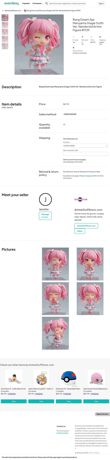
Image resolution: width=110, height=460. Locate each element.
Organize (26, 3)
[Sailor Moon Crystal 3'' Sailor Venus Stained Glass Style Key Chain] (41, 378)
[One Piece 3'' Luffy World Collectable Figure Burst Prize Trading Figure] (14, 378)
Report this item (102, 414)
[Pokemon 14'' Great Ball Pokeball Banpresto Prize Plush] (69, 378)
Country (66, 142)
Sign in (101, 3)
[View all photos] (39, 44)
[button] (26, 3)
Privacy (96, 453)
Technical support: (64, 432)
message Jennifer (90, 176)
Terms (91, 453)
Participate (38, 3)
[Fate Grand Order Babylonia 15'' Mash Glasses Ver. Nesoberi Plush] (96, 378)
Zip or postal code (70, 150)
